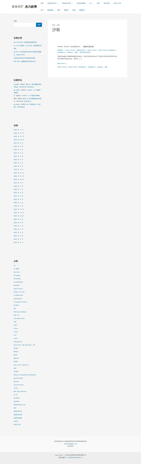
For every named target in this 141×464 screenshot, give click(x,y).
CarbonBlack (18, 282)
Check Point (18, 289)
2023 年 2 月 (19, 203)
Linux (16, 329)
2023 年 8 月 (19, 186)
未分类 (16, 421)
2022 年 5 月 (19, 233)
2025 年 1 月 (19, 130)
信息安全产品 (51, 3)
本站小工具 (110, 3)
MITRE (16, 348)
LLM (15, 335)
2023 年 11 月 (19, 176)
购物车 (57, 10)
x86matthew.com (20, 405)
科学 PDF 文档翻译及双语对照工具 (25, 61)
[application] (56, 3)
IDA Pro (17, 315)
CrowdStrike (18, 295)
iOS (15, 322)
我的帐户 (71, 10)
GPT (15, 309)
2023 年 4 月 (19, 196)
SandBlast (71, 52)
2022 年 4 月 (19, 236)
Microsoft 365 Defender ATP (25, 345)
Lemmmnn (17, 84)
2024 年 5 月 (19, 156)
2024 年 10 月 (19, 140)
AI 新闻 (16, 269)
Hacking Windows (20, 312)
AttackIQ (17, 279)
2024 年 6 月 (19, 153)
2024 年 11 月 (19, 136)
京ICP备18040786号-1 (75, 458)
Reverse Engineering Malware (26, 375)
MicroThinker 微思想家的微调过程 (26, 42)
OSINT (16, 362)
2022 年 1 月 (19, 242)
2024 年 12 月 (19, 133)
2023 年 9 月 (19, 183)
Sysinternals (19, 385)
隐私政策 (43, 10)
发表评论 (60, 50)
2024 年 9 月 (19, 143)
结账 (63, 10)
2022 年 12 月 (19, 209)
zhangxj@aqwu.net (70, 444)
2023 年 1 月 (19, 206)
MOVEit (16, 352)
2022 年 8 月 (19, 223)
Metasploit (18, 342)
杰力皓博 (31, 7)
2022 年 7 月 (19, 226)
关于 (118, 3)
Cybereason (18, 299)
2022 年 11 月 (19, 213)
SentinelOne (18, 378)
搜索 (15, 21)
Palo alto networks (22, 365)
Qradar (16, 372)
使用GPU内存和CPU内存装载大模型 (25, 58)
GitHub (16, 305)
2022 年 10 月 (19, 216)
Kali (15, 325)
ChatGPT (17, 285)
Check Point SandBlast (78, 67)
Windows (17, 398)
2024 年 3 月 (19, 163)
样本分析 (100, 3)
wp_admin (17, 90)
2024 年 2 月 (19, 166)
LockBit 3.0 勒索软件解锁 (31, 96)
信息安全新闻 (77, 3)
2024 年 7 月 (19, 150)
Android (17, 272)
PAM (15, 368)
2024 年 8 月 (19, 146)
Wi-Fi (16, 395)
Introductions (19, 319)
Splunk (16, 382)
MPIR (15, 355)
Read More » (62, 63)
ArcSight (17, 275)
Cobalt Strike (19, 292)
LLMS (15, 338)
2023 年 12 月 (19, 173)
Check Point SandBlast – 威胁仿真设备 (78, 46)
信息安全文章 (65, 3)
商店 (50, 10)
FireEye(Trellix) (21, 302)
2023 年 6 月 (19, 193)
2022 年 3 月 (19, 239)
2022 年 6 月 (19, 229)
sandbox (80, 52)
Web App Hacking (20, 391)
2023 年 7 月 (19, 189)
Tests (16, 388)
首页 (41, 3)
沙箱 (86, 52)
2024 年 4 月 (19, 160)
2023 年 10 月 (19, 180)
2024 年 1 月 (19, 170)
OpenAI (16, 358)
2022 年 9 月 (19, 219)
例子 (93, 3)
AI (87, 3)
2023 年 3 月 (19, 199)
